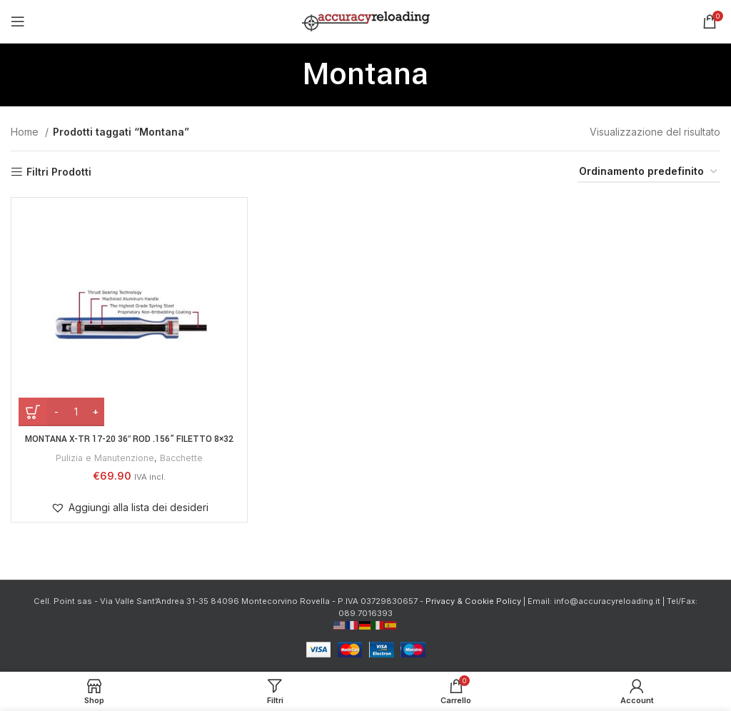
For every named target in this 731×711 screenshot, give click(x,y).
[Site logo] (366, 20)
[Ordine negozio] (649, 172)
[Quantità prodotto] (75, 412)
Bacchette (184, 457)
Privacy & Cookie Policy (473, 601)
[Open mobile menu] (18, 21)
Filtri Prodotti (58, 172)
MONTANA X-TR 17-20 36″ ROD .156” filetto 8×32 (129, 439)
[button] (129, 507)
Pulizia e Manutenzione (103, 457)
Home (26, 132)
